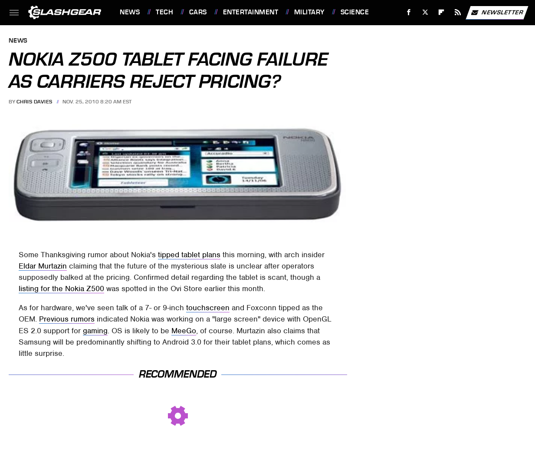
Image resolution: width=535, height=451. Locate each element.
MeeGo (183, 330)
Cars (198, 12)
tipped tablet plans (189, 254)
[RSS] (458, 12)
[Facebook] (409, 12)
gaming (95, 330)
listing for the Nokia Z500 (61, 288)
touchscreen (208, 307)
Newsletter (496, 13)
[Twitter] (425, 12)
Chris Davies (34, 102)
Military (309, 12)
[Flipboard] (441, 12)
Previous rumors (67, 319)
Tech (164, 12)
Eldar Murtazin (43, 266)
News (130, 12)
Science (355, 12)
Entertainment (251, 12)
